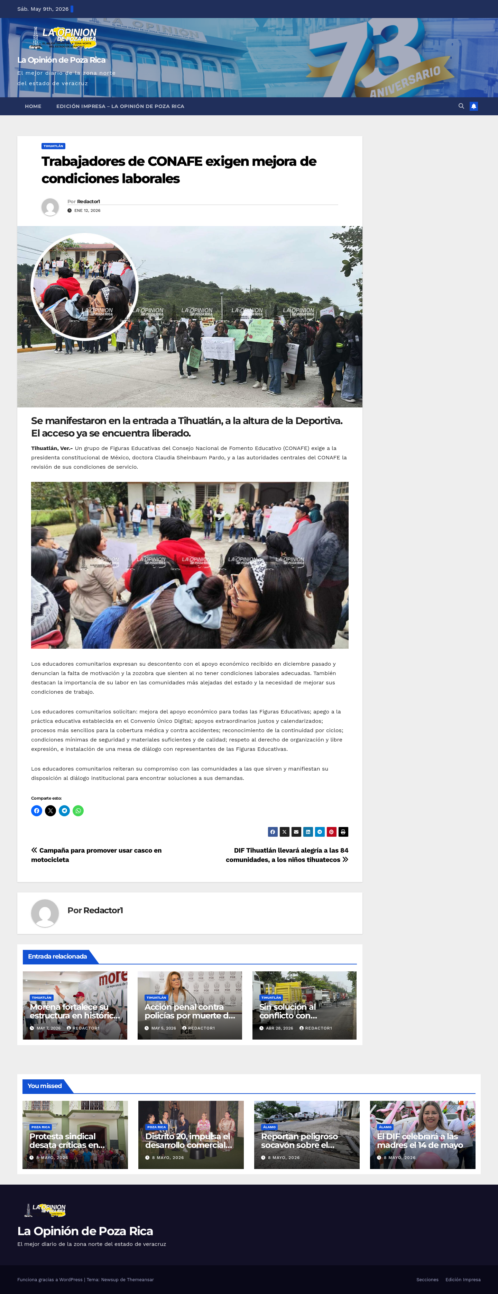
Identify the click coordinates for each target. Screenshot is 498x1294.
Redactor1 (88, 201)
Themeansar (140, 1279)
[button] (461, 106)
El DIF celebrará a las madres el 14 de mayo (420, 1140)
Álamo (269, 1127)
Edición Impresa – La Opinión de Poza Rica (120, 106)
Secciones (427, 1279)
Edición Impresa (463, 1279)
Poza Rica (40, 1127)
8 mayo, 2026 (52, 1157)
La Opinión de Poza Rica (61, 60)
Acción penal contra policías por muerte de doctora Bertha (189, 1015)
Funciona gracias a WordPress (50, 1279)
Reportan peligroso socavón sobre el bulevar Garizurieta (299, 1145)
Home (33, 106)
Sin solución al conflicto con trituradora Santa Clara (303, 1015)
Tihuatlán (53, 146)
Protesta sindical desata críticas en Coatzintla (63, 1145)
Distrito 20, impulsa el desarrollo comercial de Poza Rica (187, 1145)
